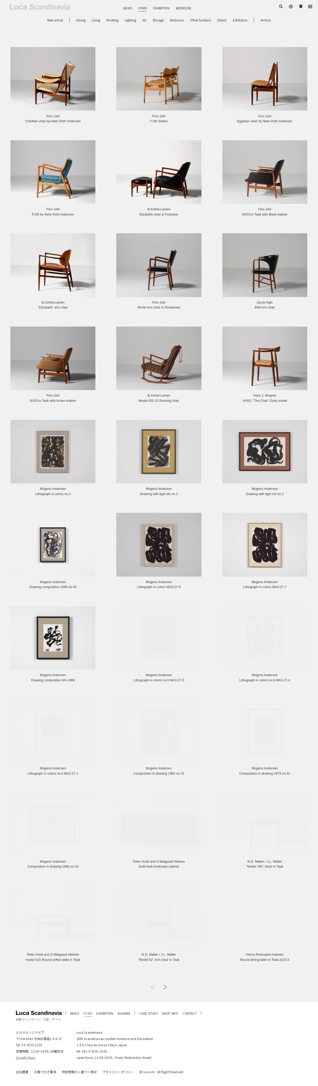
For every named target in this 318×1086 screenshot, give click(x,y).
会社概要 (22, 1072)
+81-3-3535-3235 (94, 1051)
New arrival (55, 20)
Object (222, 20)
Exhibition (240, 20)
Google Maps (25, 1057)
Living (96, 20)
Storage (158, 20)
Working (112, 20)
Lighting (130, 20)
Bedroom (177, 20)
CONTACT (190, 1013)
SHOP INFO (170, 1013)
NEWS (127, 8)
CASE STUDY (148, 1013)
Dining (80, 20)
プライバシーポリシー (118, 1072)
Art (144, 20)
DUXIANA (124, 1013)
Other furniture (200, 20)
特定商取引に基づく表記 (79, 1072)
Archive (266, 20)
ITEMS (142, 8)
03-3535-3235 (31, 1045)
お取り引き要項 (45, 1072)
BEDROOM (183, 8)
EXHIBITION (161, 8)
